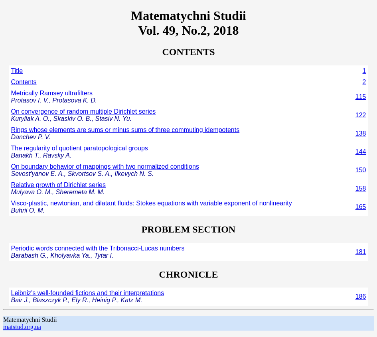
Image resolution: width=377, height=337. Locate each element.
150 (360, 170)
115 (360, 96)
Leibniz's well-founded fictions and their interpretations (87, 293)
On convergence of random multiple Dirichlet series (83, 111)
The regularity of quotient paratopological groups (79, 148)
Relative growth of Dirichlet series (58, 184)
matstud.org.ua (22, 326)
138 (360, 133)
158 (360, 188)
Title (17, 70)
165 (360, 206)
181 (360, 251)
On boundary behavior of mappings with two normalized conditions (105, 166)
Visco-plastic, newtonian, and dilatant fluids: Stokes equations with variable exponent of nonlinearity (151, 203)
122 (360, 115)
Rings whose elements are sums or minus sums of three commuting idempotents (125, 129)
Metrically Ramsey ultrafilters (52, 93)
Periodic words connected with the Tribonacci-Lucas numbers (98, 248)
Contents (24, 82)
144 (360, 151)
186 (360, 296)
